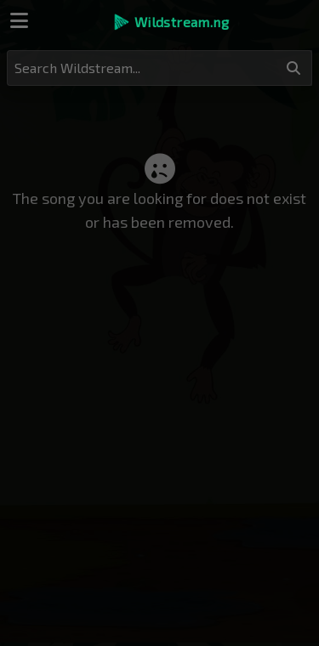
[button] (170, 22)
